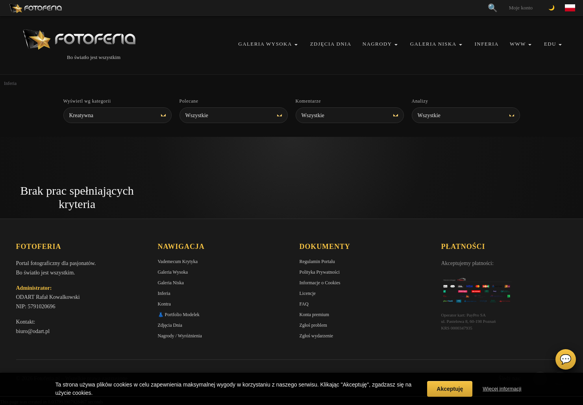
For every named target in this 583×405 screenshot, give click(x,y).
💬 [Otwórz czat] (566, 359)
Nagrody (377, 44)
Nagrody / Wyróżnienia (180, 336)
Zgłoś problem (313, 325)
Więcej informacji (502, 389)
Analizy (420, 101)
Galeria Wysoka (265, 44)
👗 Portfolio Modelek (179, 314)
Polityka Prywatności (320, 272)
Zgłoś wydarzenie (316, 336)
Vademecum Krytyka (178, 261)
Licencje (308, 293)
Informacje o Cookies (320, 282)
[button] (296, 45)
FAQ (304, 304)
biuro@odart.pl (33, 331)
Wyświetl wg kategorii (87, 101)
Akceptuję (450, 389)
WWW (518, 44)
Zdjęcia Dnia (331, 44)
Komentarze (308, 101)
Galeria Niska (433, 44)
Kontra (164, 304)
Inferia (487, 44)
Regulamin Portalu (317, 261)
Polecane (189, 101)
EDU (550, 44)
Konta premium (314, 314)
